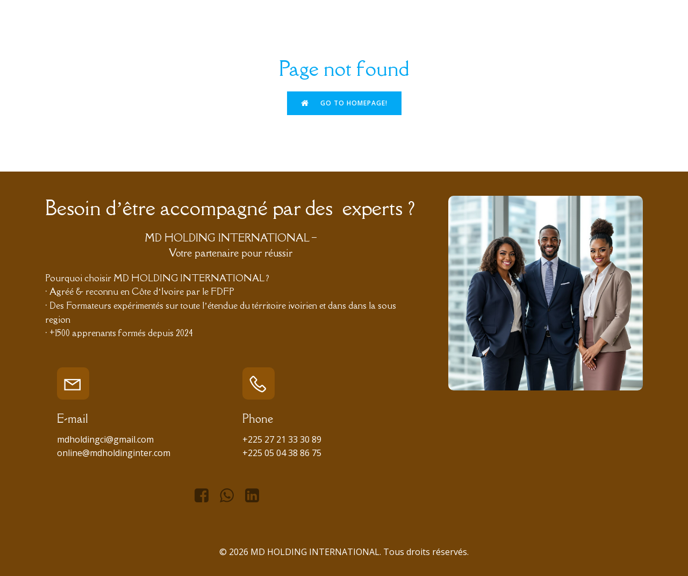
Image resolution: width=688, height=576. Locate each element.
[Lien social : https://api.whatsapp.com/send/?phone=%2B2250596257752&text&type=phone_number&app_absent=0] (230, 495)
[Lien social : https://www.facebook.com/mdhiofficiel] (205, 495)
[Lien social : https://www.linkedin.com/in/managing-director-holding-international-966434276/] (256, 495)
